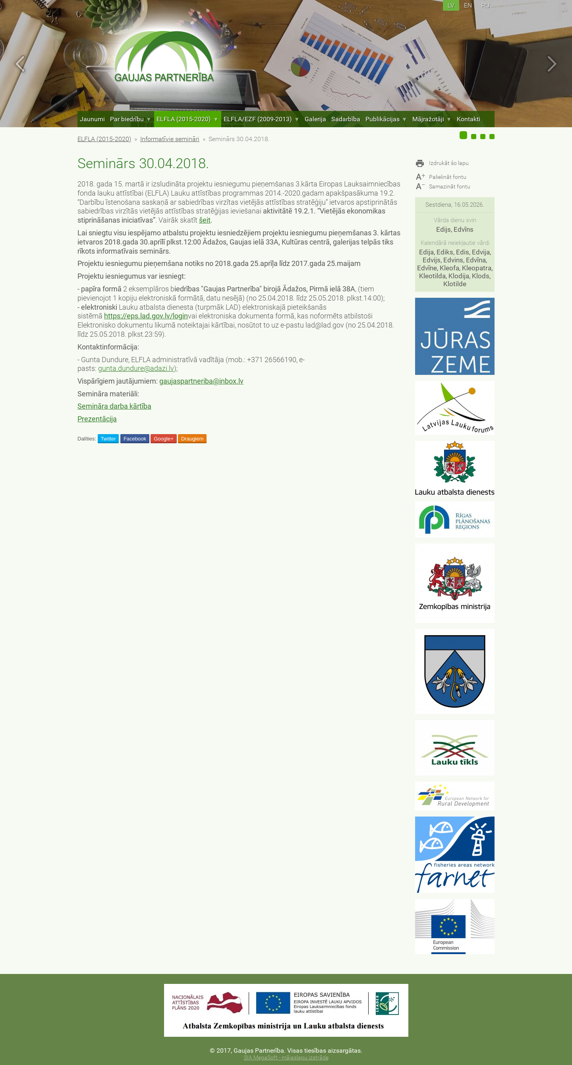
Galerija (315, 119)
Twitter (108, 439)
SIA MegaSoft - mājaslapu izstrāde (286, 1057)
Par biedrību (130, 119)
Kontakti (468, 119)
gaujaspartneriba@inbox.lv (201, 381)
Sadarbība (345, 119)
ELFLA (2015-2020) (187, 119)
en (468, 5)
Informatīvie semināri (169, 139)
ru (485, 5)
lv (451, 5)
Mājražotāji (432, 119)
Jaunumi (92, 119)
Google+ (164, 439)
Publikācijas (386, 119)
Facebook (135, 439)
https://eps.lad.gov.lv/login (146, 316)
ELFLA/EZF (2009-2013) (262, 119)
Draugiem (192, 439)
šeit (205, 220)
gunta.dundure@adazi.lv (136, 368)
